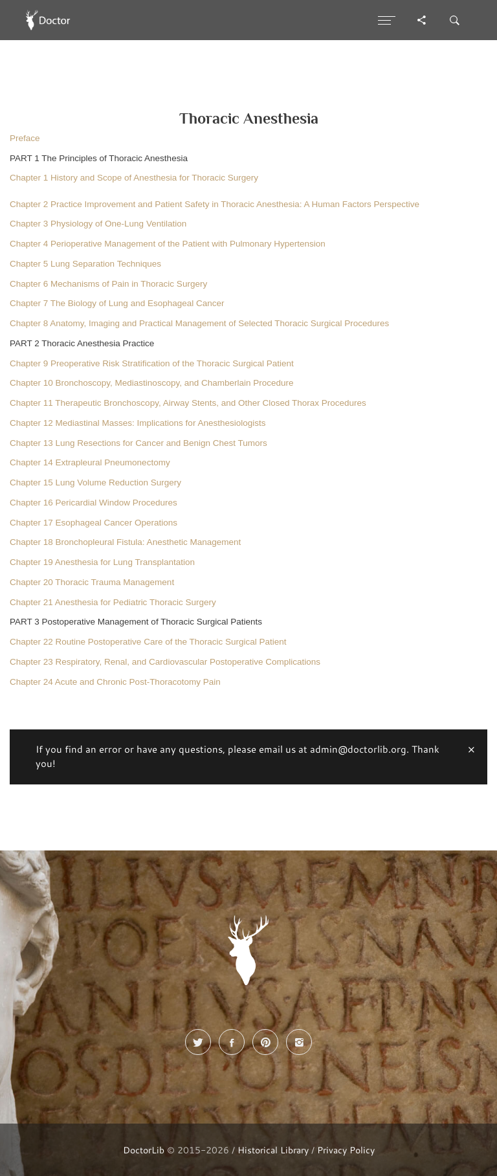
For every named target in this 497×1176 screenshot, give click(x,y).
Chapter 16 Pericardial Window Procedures (93, 502)
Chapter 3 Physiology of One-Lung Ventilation (98, 223)
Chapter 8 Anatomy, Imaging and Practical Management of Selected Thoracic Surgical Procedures (199, 323)
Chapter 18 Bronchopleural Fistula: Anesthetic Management (125, 542)
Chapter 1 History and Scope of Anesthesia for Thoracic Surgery (134, 178)
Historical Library (273, 1150)
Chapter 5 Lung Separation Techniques (85, 264)
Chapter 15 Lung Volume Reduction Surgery (95, 482)
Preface (25, 138)
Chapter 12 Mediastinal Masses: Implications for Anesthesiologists (137, 423)
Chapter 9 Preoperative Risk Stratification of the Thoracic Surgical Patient (152, 363)
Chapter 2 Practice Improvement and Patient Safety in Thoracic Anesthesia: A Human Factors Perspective (214, 204)
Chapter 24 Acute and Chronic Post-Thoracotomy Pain (115, 682)
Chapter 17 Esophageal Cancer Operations (93, 522)
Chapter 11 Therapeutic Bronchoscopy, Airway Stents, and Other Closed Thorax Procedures (188, 403)
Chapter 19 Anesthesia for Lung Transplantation (102, 562)
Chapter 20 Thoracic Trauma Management (92, 582)
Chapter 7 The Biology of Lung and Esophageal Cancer (117, 303)
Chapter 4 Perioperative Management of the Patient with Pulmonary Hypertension (168, 244)
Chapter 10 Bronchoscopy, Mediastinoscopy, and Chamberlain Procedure (152, 383)
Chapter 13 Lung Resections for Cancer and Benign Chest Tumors (138, 443)
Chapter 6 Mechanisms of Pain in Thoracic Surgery (108, 284)
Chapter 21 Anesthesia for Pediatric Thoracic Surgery (113, 602)
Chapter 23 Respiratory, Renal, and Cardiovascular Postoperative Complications (165, 662)
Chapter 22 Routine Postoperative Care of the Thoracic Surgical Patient (148, 642)
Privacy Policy (346, 1150)
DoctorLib (143, 1150)
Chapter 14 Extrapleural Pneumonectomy (90, 462)
